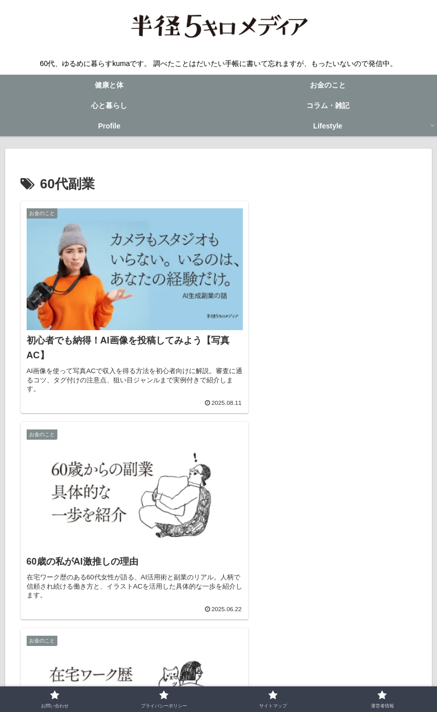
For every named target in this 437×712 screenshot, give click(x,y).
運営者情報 (313, 680)
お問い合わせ (127, 680)
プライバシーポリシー (195, 680)
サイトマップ (263, 680)
